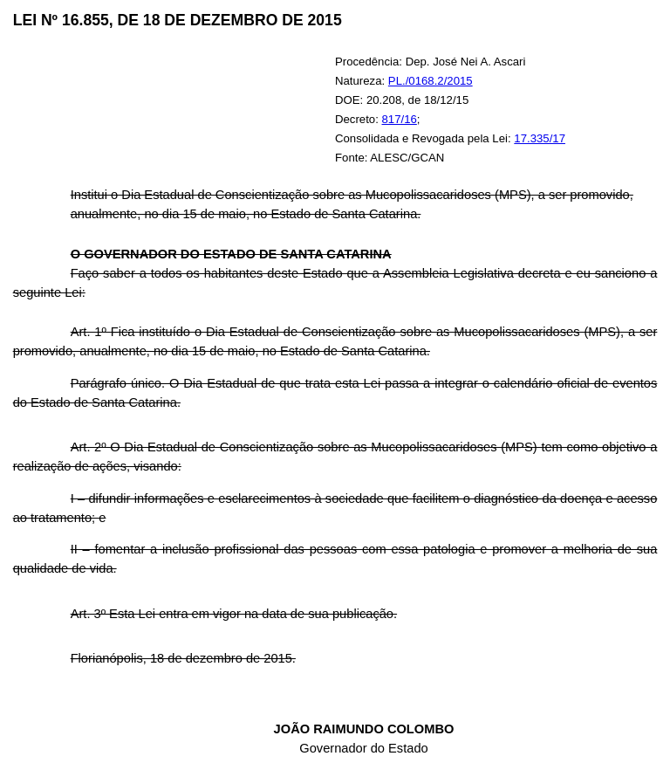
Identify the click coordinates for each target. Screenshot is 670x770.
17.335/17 (539, 138)
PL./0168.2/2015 (430, 80)
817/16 (399, 119)
